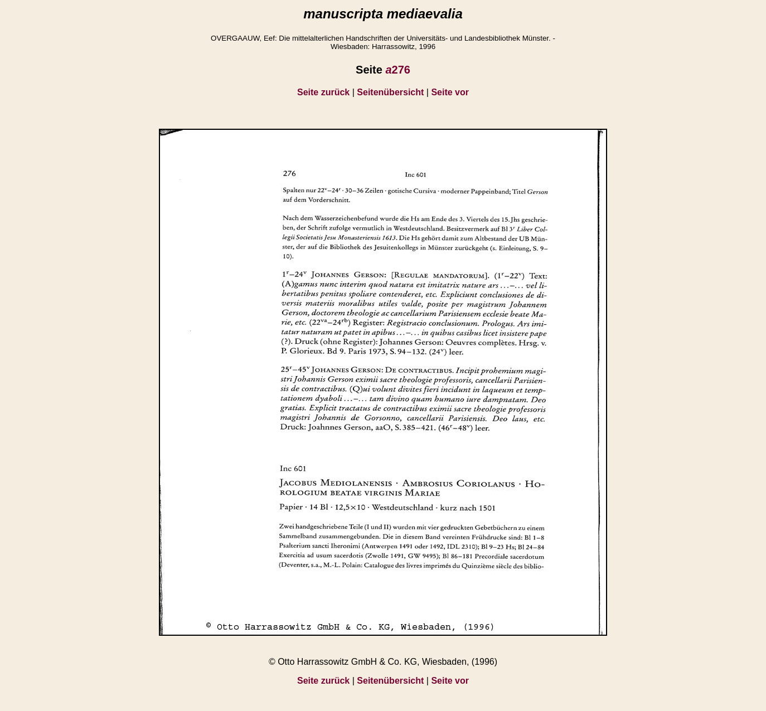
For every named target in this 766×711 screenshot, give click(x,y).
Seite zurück (323, 92)
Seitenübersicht (390, 92)
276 (397, 70)
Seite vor (450, 92)
